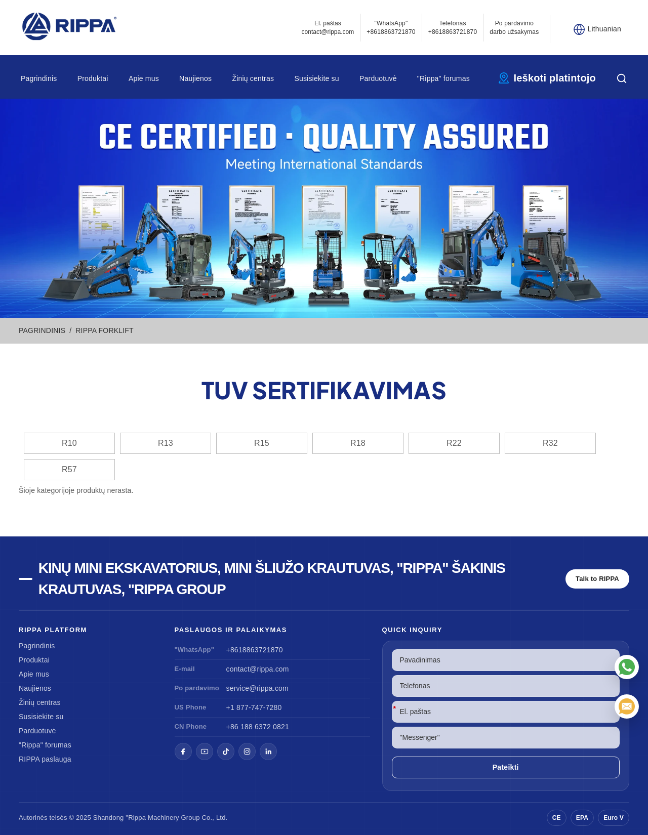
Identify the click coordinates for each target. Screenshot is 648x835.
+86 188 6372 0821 (257, 727)
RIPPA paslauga (45, 759)
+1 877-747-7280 (254, 707)
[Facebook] (183, 751)
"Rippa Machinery (152, 817)
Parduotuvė (378, 78)
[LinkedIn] (268, 751)
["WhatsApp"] (627, 667)
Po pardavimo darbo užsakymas (514, 27)
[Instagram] (247, 751)
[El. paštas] (627, 706)
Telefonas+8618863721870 (452, 27)
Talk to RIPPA (597, 578)
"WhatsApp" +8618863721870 (391, 27)
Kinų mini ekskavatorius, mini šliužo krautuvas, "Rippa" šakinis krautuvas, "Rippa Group (271, 578)
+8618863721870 (254, 650)
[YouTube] (204, 751)
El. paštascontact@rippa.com (328, 27)
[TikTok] (225, 751)
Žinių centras (253, 78)
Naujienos (195, 78)
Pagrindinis (39, 78)
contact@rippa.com (257, 669)
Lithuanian (604, 29)
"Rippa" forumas (443, 78)
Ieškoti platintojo (555, 78)
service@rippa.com (257, 688)
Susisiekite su (316, 78)
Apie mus (144, 78)
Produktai (92, 78)
